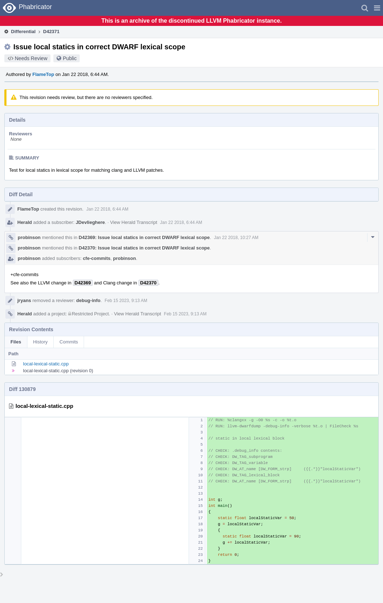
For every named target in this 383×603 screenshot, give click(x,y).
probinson (29, 237)
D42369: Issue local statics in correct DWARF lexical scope (144, 237)
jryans (24, 300)
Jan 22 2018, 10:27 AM (236, 237)
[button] (377, 8)
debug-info (88, 300)
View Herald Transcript (133, 222)
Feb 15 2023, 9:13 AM (126, 300)
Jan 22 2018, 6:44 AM (107, 209)
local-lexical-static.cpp (46, 363)
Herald (24, 222)
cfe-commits (97, 258)
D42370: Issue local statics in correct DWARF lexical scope (144, 248)
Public (69, 58)
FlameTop (43, 74)
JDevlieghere (90, 222)
